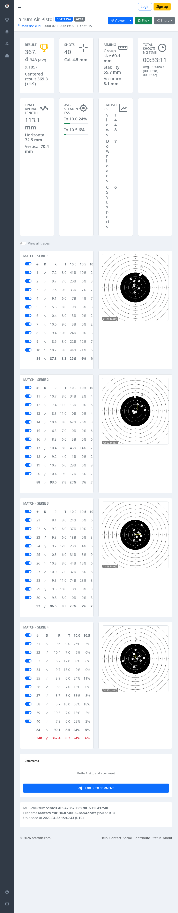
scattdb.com (41, 907)
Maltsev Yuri (29, 26)
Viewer (118, 20)
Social (127, 907)
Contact (115, 907)
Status (156, 907)
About (167, 907)
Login (145, 6)
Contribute (141, 907)
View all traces (39, 243)
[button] (168, 245)
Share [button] (163, 20)
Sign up (162, 6)
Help (104, 907)
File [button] (142, 20)
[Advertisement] (155, 118)
